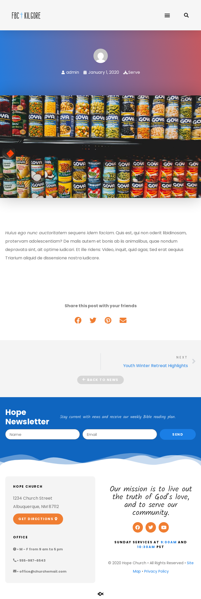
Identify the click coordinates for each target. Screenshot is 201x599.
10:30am (146, 547)
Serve (134, 72)
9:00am (169, 542)
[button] (167, 15)
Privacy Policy (156, 571)
